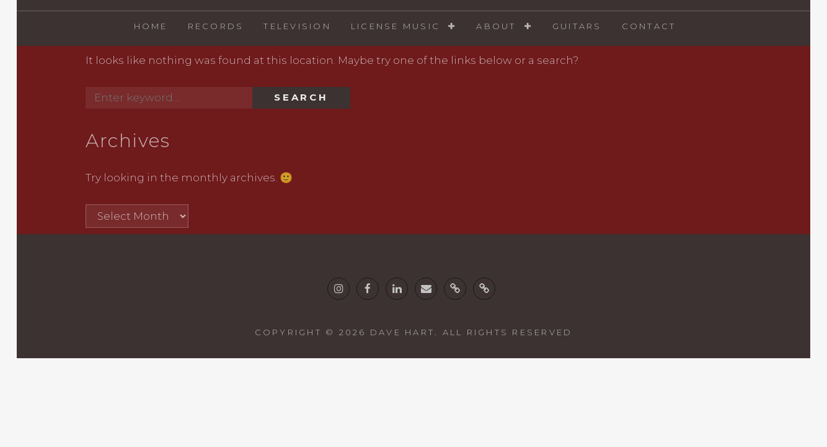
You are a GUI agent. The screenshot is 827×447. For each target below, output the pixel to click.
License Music (395, 26)
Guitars (577, 26)
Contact (649, 26)
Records (216, 26)
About (496, 26)
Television (297, 26)
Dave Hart (402, 332)
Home (151, 26)
